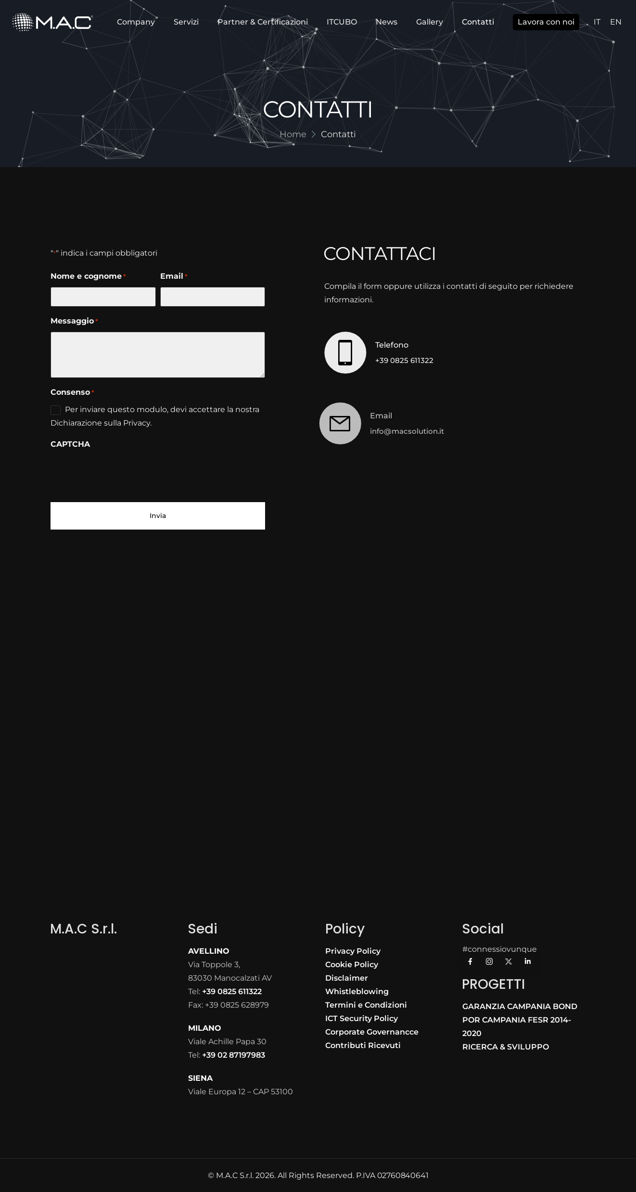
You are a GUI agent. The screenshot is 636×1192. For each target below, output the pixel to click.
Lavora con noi (546, 21)
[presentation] (124, 473)
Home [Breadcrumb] (293, 134)
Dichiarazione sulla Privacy (100, 423)
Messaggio (74, 321)
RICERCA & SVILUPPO (505, 1046)
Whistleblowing (357, 991)
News (386, 21)
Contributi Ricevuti (363, 1045)
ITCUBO (342, 21)
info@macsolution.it (393, 431)
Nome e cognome (88, 276)
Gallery (429, 21)
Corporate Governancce (372, 1032)
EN (616, 21)
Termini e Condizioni (366, 1005)
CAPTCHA (70, 444)
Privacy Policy (353, 951)
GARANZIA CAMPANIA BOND (519, 1006)
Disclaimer (346, 978)
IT (597, 21)
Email (174, 276)
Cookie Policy (351, 964)
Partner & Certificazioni (262, 21)
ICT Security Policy (361, 1018)
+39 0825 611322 (402, 360)
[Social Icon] (470, 961)
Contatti (478, 21)
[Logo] (53, 22)
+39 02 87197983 (233, 1055)
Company (136, 21)
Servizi (186, 21)
